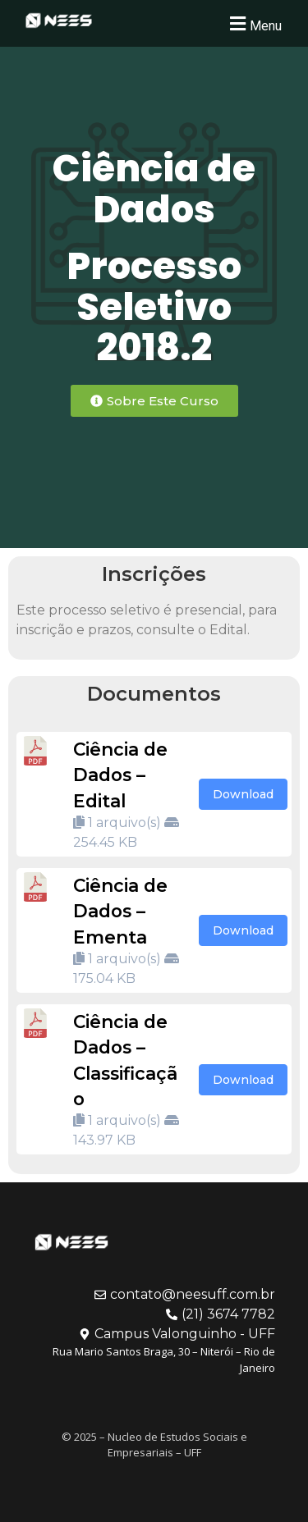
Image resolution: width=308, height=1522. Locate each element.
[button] (253, 23)
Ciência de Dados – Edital (120, 774)
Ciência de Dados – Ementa (120, 911)
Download (243, 794)
